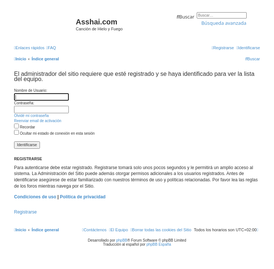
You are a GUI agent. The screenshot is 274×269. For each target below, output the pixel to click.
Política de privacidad (82, 196)
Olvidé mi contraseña (31, 116)
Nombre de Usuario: (30, 90)
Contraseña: (24, 103)
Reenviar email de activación (37, 121)
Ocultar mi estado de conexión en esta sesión (54, 133)
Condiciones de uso (35, 196)
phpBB (121, 240)
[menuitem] (51, 47)
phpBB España (158, 244)
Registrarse (25, 212)
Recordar (24, 127)
